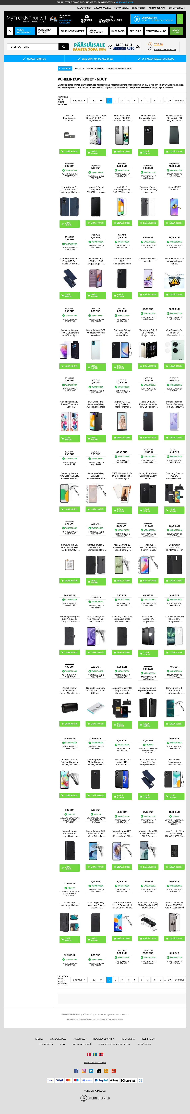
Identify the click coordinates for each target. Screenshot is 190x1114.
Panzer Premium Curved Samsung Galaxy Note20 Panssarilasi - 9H (174, 404)
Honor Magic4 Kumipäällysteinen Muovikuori (148, 118)
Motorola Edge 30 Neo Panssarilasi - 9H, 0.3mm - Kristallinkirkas (96, 619)
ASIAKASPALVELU (102, 8)
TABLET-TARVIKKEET (96, 31)
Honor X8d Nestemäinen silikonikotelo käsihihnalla (174, 762)
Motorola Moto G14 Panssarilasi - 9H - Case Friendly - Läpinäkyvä (95, 833)
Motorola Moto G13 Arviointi (148, 259)
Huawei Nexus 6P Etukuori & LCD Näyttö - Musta (174, 118)
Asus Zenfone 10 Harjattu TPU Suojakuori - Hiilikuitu (122, 762)
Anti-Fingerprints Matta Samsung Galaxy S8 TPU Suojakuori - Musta (96, 762)
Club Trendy (138, 8)
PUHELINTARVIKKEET (72, 31)
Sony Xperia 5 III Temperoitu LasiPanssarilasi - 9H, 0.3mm (174, 690)
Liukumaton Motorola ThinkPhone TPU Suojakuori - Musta (174, 547)
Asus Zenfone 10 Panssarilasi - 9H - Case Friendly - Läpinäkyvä (122, 547)
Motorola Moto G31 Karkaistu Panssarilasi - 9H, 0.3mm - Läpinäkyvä (122, 833)
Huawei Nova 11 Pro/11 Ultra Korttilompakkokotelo (69, 189)
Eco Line (175, 31)
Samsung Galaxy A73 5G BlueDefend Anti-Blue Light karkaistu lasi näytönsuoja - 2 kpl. (69, 333)
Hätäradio (118, 31)
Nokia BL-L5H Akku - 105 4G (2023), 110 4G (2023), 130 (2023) (174, 833)
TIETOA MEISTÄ (121, 8)
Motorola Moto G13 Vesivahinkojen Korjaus (174, 261)
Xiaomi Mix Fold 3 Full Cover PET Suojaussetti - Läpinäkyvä (148, 333)
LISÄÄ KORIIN (94, 152)
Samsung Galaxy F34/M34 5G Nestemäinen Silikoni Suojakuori (122, 333)
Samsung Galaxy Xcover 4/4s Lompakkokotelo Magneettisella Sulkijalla (95, 547)
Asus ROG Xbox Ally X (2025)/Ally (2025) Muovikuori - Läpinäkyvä (148, 905)
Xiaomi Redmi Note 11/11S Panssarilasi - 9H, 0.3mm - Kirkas (122, 905)
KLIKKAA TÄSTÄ (124, 2)
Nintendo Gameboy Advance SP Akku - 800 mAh (95, 690)
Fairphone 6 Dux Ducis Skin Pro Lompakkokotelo (148, 762)
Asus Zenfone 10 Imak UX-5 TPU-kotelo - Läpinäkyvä (174, 905)
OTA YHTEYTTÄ (176, 8)
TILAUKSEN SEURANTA (103, 1039)
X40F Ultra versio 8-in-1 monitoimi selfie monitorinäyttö (122, 476)
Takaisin (66, 68)
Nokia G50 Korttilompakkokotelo (69, 905)
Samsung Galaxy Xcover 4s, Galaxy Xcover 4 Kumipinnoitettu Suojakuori (96, 905)
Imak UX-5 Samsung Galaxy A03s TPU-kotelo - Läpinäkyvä (122, 189)
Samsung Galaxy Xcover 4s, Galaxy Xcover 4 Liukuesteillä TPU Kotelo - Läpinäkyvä (148, 189)
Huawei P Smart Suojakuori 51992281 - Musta (96, 189)
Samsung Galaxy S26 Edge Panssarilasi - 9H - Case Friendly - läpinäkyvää (96, 476)
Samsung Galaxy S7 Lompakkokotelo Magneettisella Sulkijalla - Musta (122, 619)
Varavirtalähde (156, 31)
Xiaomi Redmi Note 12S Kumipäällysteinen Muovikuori (121, 261)
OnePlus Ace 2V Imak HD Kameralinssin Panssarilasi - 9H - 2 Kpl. (174, 333)
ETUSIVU (39, 1039)
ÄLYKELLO (135, 31)
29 (169, 100)
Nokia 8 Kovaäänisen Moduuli (69, 118)
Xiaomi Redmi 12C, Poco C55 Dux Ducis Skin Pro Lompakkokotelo (69, 261)
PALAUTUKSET (84, 8)
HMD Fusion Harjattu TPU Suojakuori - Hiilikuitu (148, 619)
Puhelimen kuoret (44, 31)
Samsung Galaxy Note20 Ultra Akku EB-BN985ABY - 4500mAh (69, 547)
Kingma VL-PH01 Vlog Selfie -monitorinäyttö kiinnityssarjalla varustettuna (121, 404)
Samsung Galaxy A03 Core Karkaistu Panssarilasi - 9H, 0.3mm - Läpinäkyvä (69, 476)
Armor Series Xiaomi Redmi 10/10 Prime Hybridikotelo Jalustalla (96, 118)
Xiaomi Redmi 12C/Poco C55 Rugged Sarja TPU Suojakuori (96, 261)
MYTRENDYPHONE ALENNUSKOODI (114, 1044)
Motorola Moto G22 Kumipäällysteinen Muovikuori (95, 333)
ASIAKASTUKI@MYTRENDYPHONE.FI (111, 1015)
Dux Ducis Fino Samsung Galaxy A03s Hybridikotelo (96, 404)
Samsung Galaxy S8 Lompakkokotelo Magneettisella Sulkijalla (122, 690)
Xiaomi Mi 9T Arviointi (174, 188)
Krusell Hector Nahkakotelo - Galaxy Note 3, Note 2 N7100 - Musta (69, 690)
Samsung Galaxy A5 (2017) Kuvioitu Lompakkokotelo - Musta (69, 619)
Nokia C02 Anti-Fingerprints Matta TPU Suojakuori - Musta (148, 404)
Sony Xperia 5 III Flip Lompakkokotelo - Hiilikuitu (148, 690)
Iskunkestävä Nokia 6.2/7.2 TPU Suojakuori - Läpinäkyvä (174, 619)
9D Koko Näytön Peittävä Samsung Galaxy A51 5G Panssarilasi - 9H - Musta (69, 762)
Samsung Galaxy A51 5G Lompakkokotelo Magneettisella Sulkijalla (174, 476)
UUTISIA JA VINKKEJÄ (81, 1044)
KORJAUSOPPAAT (157, 8)
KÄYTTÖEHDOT (144, 1044)
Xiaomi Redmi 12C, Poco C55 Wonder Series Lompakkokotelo (69, 404)
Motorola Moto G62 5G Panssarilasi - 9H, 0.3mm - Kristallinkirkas (148, 833)
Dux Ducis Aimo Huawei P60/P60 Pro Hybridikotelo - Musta (122, 118)
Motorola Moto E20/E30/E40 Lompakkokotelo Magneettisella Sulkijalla (70, 833)
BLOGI (62, 1044)
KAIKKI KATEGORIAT (23, 31)
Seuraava (179, 100)
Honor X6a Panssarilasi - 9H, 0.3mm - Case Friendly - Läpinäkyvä (148, 547)
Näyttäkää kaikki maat (95, 1062)
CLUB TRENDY (148, 1039)
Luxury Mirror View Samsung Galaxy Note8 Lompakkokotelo (148, 476)
